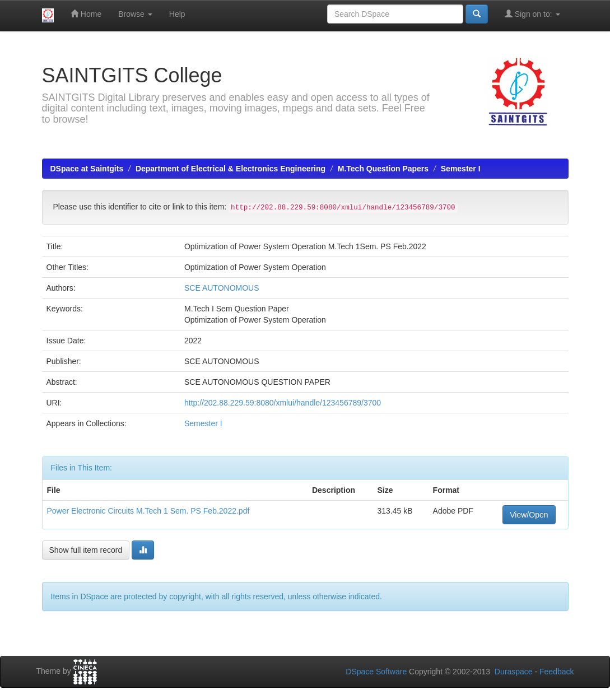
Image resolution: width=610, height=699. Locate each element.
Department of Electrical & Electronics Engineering (230, 168)
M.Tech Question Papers (383, 168)
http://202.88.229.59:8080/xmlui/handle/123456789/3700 (282, 402)
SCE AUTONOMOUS (221, 287)
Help (177, 14)
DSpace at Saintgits (87, 168)
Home (86, 13)
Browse (135, 14)
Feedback (556, 671)
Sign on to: (532, 13)
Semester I (461, 168)
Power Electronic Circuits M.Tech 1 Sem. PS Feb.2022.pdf (148, 510)
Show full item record (86, 550)
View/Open (529, 514)
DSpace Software (376, 671)
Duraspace (514, 671)
